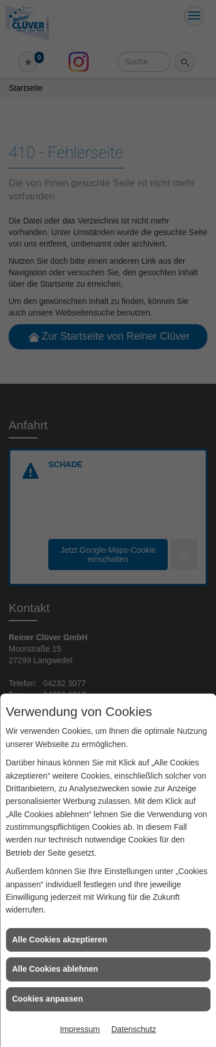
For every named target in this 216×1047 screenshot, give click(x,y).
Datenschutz (133, 1029)
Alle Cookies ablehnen (55, 968)
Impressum (80, 1029)
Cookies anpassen (47, 998)
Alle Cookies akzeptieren (59, 939)
